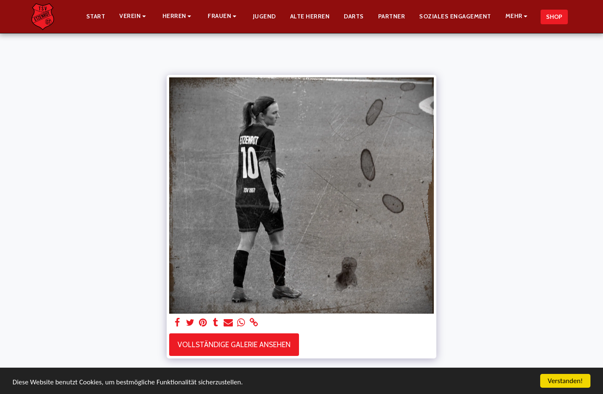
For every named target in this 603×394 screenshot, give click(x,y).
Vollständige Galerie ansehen (234, 344)
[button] (134, 16)
